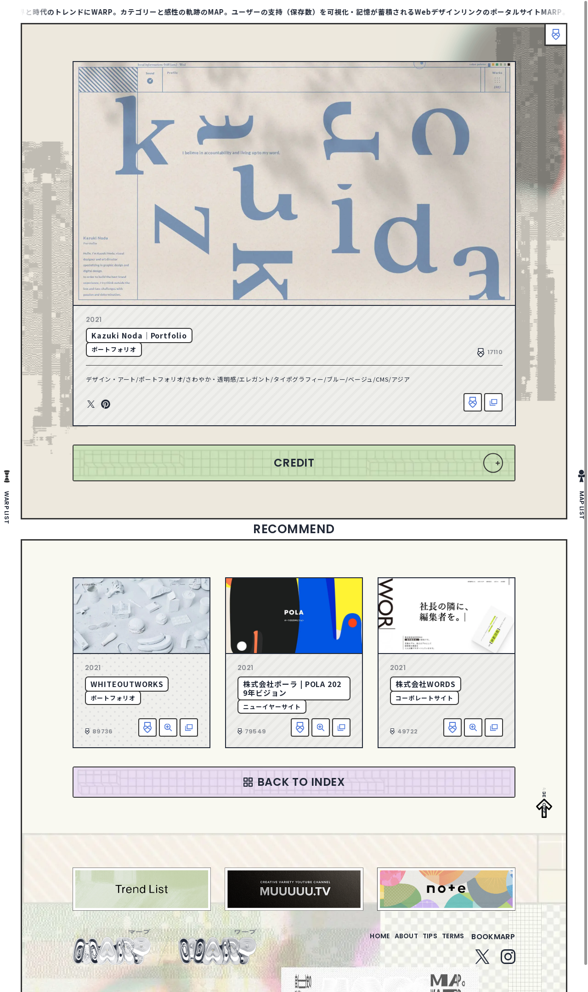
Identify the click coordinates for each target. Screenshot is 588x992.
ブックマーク (551, 39)
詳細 (168, 727)
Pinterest (105, 404)
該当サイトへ (493, 402)
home (353, 942)
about (387, 942)
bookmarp (493, 942)
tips (419, 942)
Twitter (91, 404)
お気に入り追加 (472, 402)
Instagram (508, 962)
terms (449, 942)
